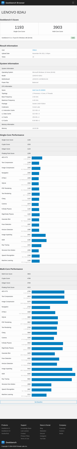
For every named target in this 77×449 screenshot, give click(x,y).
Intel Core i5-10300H (38, 90)
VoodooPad (5, 433)
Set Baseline (39, 402)
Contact (23, 433)
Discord (42, 433)
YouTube (43, 438)
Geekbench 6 (6, 428)
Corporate (62, 428)
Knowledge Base (26, 428)
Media (61, 433)
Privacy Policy (25, 436)
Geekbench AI (6, 431)
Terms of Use (25, 438)
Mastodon (43, 431)
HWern (34, 50)
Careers (61, 431)
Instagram (43, 436)
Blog (41, 428)
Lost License (25, 431)
